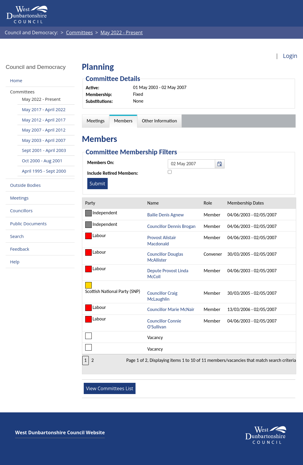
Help (15, 262)
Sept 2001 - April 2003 (44, 150)
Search (17, 236)
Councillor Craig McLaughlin (162, 296)
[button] (219, 164)
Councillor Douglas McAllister (165, 257)
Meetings (19, 198)
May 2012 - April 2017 (43, 120)
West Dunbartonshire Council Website (60, 432)
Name (153, 203)
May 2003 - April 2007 (43, 140)
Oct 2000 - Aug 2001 (42, 160)
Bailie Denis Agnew (165, 215)
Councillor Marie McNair (170, 309)
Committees (22, 92)
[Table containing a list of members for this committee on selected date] (189, 285)
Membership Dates (245, 203)
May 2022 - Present (41, 99)
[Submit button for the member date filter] (97, 183)
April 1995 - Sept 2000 (44, 171)
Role (208, 203)
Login (290, 56)
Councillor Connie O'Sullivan (164, 324)
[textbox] (196, 163)
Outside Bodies (25, 185)
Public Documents (28, 223)
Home (16, 80)
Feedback (19, 249)
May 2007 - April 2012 (43, 130)
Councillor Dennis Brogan (171, 226)
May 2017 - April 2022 (43, 109)
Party (90, 203)
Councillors (21, 211)
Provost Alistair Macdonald (161, 240)
